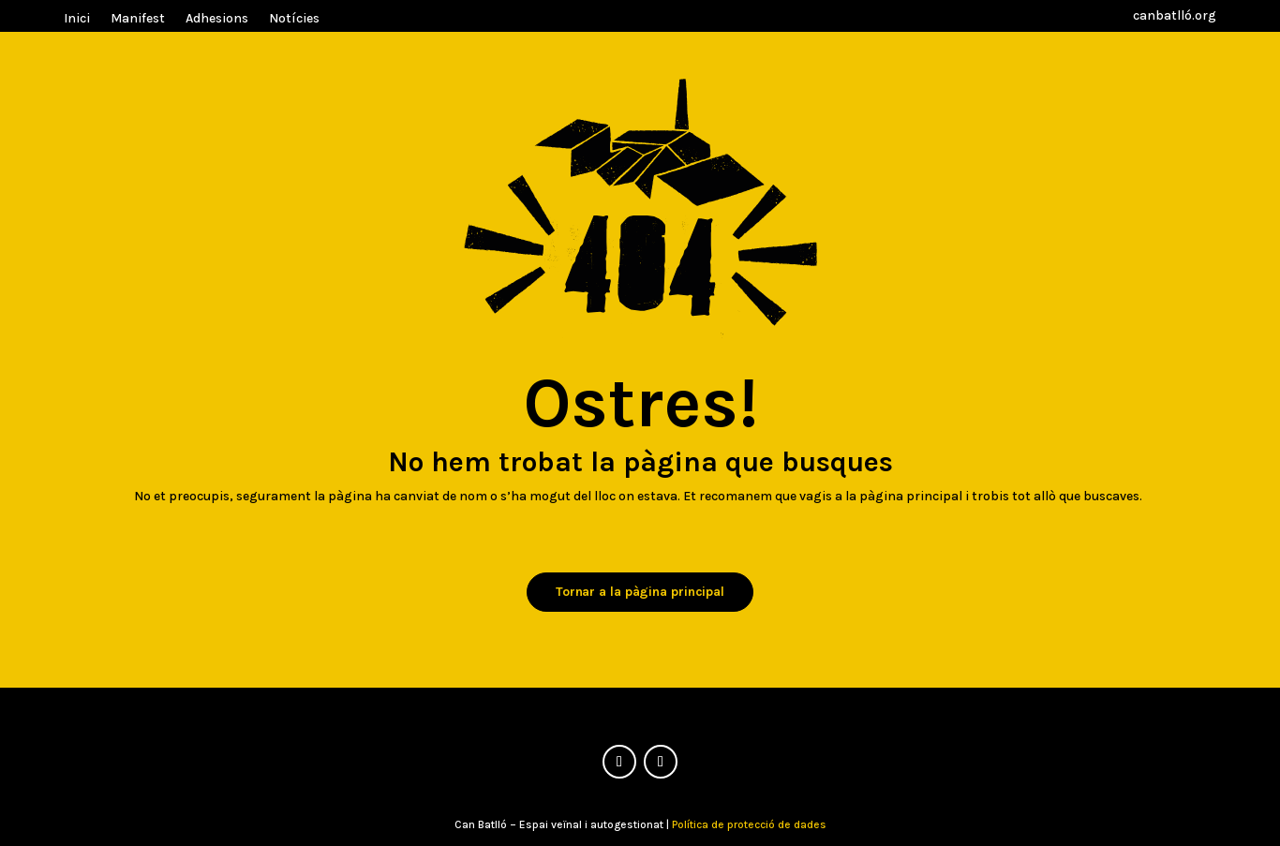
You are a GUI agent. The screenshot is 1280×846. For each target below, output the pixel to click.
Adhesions (217, 19)
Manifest (138, 19)
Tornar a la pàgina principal (640, 592)
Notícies (294, 19)
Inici (77, 19)
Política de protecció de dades (749, 824)
